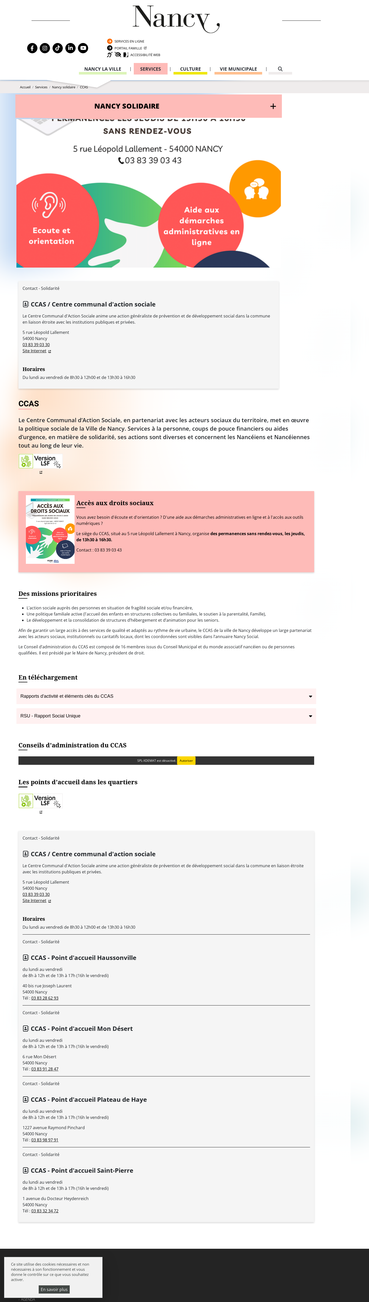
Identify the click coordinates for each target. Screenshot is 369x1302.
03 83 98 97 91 (156, 933)
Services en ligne (294, 11)
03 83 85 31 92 (319, 1129)
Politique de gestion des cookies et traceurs (168, 1290)
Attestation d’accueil (261, 1119)
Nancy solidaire (63, 79)
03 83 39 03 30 (36, 289)
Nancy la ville (102, 47)
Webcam (28, 1124)
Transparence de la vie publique (51, 1131)
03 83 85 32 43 (319, 1184)
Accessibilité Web (302, 31)
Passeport (254, 1105)
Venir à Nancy (124, 1284)
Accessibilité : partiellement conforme (57, 1152)
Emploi (27, 1117)
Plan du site (32, 1159)
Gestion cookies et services (247, 1290)
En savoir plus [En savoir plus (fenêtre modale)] (54, 1289)
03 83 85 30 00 (164, 1119)
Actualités (30, 1110)
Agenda (28, 1103)
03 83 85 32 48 (255, 1159)
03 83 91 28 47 (156, 862)
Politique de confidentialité (48, 1145)
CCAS (84, 79)
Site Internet (34, 296)
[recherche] (280, 47)
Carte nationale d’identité (265, 1112)
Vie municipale (238, 47)
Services (150, 47)
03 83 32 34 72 (156, 1004)
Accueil (25, 79)
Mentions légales (37, 1138)
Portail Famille (293, 21)
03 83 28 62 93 (156, 791)
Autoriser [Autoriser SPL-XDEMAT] (258, 551)
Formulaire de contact (149, 1134)
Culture (190, 47)
